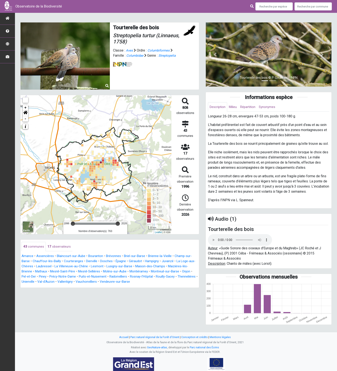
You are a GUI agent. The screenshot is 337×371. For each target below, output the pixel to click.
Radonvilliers (170, 277)
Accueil (123, 337)
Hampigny (165, 261)
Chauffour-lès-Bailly (54, 261)
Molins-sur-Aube (145, 272)
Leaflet (158, 232)
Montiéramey (170, 272)
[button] (25, 113)
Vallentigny (129, 282)
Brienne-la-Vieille (167, 256)
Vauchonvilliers (151, 282)
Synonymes (271, 107)
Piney (89, 277)
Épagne (133, 261)
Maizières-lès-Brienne (38, 272)
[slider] (73, 224)
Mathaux (64, 272)
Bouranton (98, 256)
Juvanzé (182, 261)
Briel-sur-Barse (139, 256)
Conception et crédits (194, 337)
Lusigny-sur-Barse (141, 267)
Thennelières (70, 282)
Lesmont (117, 267)
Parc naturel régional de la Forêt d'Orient (154, 337)
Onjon (59, 277)
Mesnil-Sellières (117, 272)
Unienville (90, 282)
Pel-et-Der (74, 277)
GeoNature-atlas (157, 347)
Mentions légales (220, 337)
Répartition (251, 107)
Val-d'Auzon (109, 282)
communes (33, 247)
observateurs (60, 247)
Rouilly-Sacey (47, 282)
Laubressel (60, 267)
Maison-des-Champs (173, 267)
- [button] (25, 118)
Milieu (235, 107)
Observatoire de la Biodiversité (38, 6)
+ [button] (25, 107)
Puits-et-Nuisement (143, 277)
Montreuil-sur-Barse (37, 277)
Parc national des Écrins (204, 347)
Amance (28, 256)
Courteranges (82, 261)
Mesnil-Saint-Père (88, 272)
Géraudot (148, 261)
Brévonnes (117, 256)
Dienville (101, 261)
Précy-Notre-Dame (111, 277)
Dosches (118, 261)
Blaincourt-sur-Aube (73, 256)
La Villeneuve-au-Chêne (90, 267)
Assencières (46, 256)
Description (218, 107)
